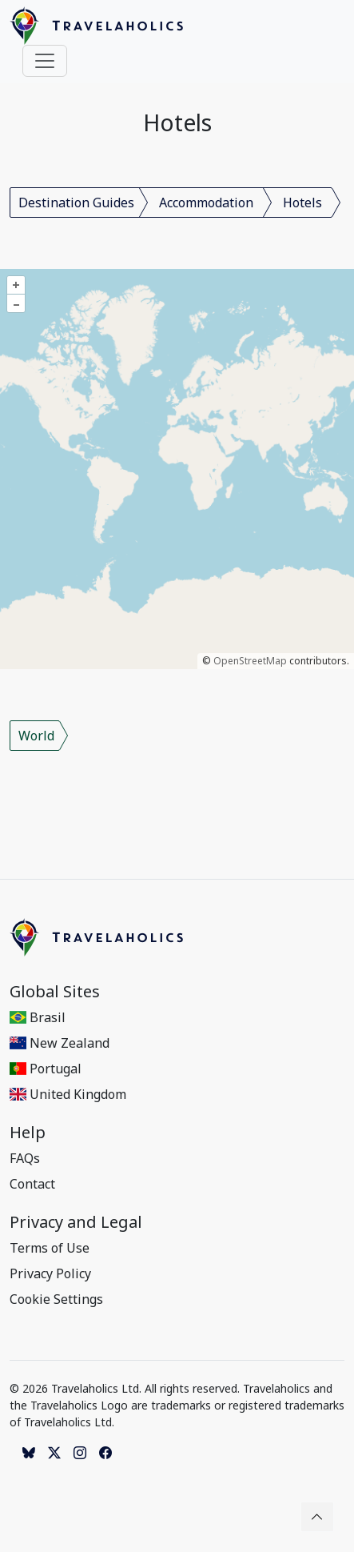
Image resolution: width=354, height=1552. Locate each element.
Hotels (302, 202)
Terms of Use (49, 1248)
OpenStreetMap (250, 661)
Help (28, 1132)
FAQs (25, 1158)
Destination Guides (76, 202)
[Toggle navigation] (44, 61)
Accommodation (206, 202)
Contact (32, 1184)
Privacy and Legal (76, 1222)
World (36, 735)
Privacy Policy (50, 1273)
